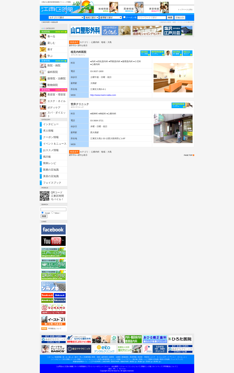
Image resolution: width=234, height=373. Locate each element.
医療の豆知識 (51, 169)
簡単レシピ (49, 163)
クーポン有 (129, 17)
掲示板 (47, 156)
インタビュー (51, 124)
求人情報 (48, 130)
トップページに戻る (185, 9)
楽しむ (51, 42)
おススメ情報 (51, 150)
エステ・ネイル (56, 101)
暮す (50, 49)
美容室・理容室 (56, 94)
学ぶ (50, 55)
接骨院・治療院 (56, 78)
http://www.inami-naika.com (103, 95)
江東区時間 (45, 22)
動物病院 (52, 85)
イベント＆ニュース (54, 143)
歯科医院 (52, 72)
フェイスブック (52, 182)
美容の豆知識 (51, 176)
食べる (51, 36)
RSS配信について (54, 328)
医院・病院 (53, 65)
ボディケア (53, 107)
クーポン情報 (51, 137)
